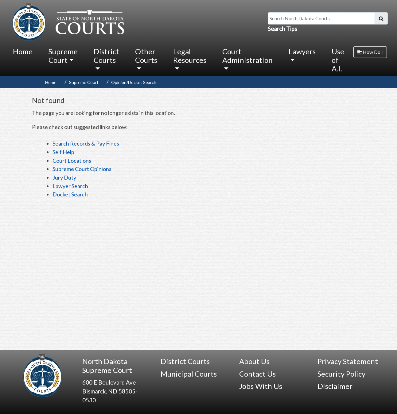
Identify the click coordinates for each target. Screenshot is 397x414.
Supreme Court (84, 82)
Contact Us (257, 373)
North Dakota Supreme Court (107, 365)
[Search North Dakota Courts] (321, 18)
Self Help (63, 152)
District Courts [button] (106, 55)
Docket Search (70, 194)
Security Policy (341, 373)
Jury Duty (64, 177)
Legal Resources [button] (189, 55)
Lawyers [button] (302, 51)
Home (23, 51)
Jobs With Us (260, 386)
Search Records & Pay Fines (86, 143)
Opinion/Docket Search (133, 82)
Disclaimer (334, 386)
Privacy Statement (347, 361)
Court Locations (72, 160)
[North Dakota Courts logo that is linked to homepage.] (66, 21)
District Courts (185, 361)
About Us (254, 361)
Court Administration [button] (247, 55)
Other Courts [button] (146, 55)
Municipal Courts (189, 373)
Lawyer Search (70, 186)
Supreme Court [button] (63, 55)
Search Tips (282, 28)
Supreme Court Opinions (82, 168)
